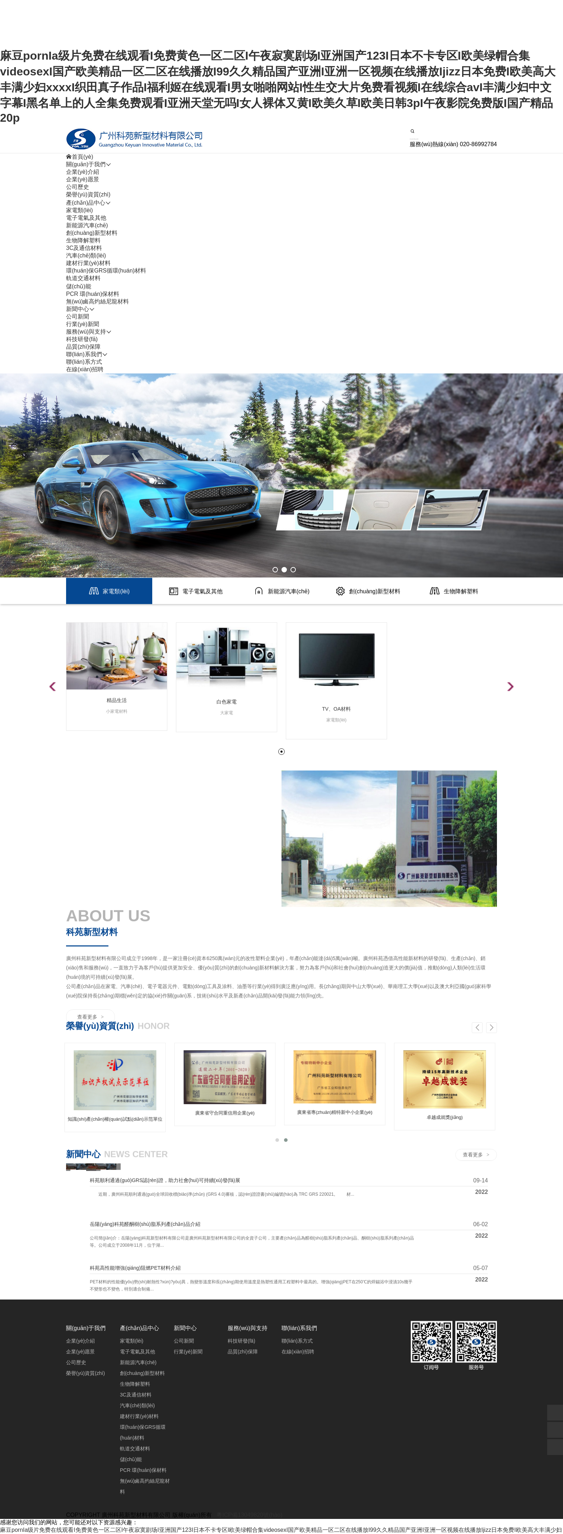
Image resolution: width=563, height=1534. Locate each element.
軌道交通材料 (83, 278)
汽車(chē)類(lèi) (86, 255)
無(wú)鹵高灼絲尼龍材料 (97, 301)
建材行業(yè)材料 (88, 263)
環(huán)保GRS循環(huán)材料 (106, 271)
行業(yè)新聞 (82, 324)
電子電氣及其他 (86, 218)
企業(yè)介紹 (82, 172)
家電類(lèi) (79, 210)
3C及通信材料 (84, 248)
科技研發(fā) (82, 339)
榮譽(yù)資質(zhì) (88, 194)
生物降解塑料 (83, 240)
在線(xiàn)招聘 (84, 369)
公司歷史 (77, 187)
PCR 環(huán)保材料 (92, 294)
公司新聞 (77, 316)
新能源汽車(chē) (87, 225)
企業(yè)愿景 (82, 179)
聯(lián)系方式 (84, 362)
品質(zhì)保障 (83, 347)
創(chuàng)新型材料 (91, 233)
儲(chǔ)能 (78, 286)
